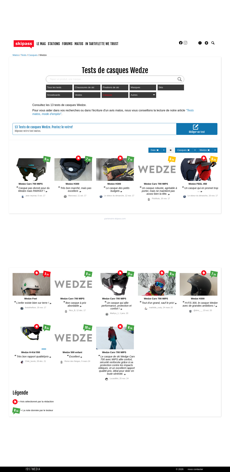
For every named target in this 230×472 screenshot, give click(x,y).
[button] (206, 43)
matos (79, 44)
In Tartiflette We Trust (101, 44)
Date (155, 150)
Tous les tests (54, 87)
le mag (41, 44)
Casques (33, 55)
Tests (24, 55)
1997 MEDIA (34, 469)
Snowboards (53, 95)
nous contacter (195, 469)
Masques (135, 87)
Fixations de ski (111, 87)
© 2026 (179, 469)
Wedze (43, 55)
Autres (143, 95)
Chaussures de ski (84, 87)
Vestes (78, 95)
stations (54, 44)
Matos (16, 55)
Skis (161, 87)
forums (67, 44)
